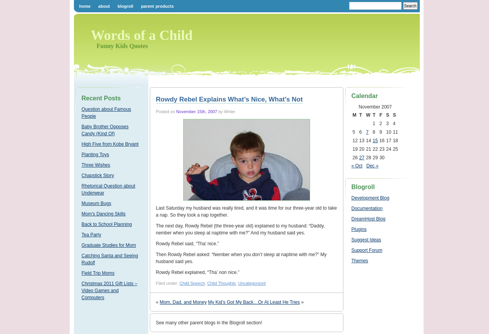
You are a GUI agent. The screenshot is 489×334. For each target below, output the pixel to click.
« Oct (357, 166)
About (104, 6)
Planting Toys (95, 154)
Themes (360, 260)
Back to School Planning (107, 224)
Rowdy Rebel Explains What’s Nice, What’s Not (229, 99)
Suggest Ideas (366, 240)
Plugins (359, 229)
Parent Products (157, 6)
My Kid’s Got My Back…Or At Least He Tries (254, 302)
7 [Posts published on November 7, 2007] (367, 132)
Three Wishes (96, 165)
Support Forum (367, 250)
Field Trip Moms (98, 273)
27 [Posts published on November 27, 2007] (361, 157)
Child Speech (192, 283)
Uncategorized (252, 283)
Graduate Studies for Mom (109, 245)
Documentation (367, 208)
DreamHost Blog (369, 219)
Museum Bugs (97, 203)
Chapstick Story (98, 175)
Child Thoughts (221, 283)
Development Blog (370, 198)
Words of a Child (142, 35)
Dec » (372, 166)
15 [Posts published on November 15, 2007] (375, 140)
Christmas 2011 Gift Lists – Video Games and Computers (109, 290)
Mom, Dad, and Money (183, 302)
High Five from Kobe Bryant (110, 144)
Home (85, 6)
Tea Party (91, 235)
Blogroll (125, 6)
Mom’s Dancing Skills (104, 214)
